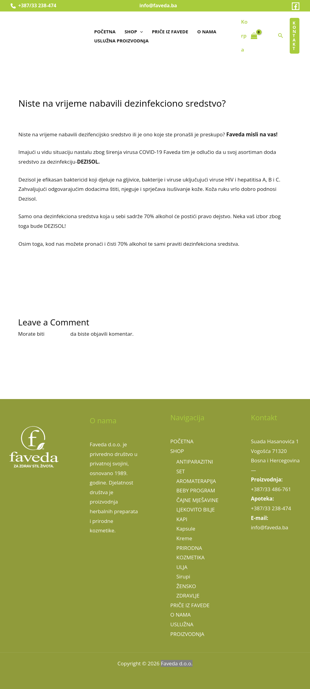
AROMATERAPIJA (196, 481)
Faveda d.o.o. (177, 663)
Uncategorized (83, 115)
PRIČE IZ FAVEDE (170, 31)
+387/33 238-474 (33, 5)
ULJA (182, 567)
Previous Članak (29, 281)
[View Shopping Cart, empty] (249, 36)
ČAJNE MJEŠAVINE (197, 500)
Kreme (184, 538)
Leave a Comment (40, 115)
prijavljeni (57, 333)
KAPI (181, 519)
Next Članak (285, 281)
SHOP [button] (134, 31)
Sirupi (183, 576)
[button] (140, 31)
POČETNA (105, 31)
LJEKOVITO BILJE (195, 509)
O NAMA (206, 31)
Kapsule (186, 528)
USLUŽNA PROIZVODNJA (121, 41)
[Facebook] (295, 6)
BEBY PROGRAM (195, 490)
